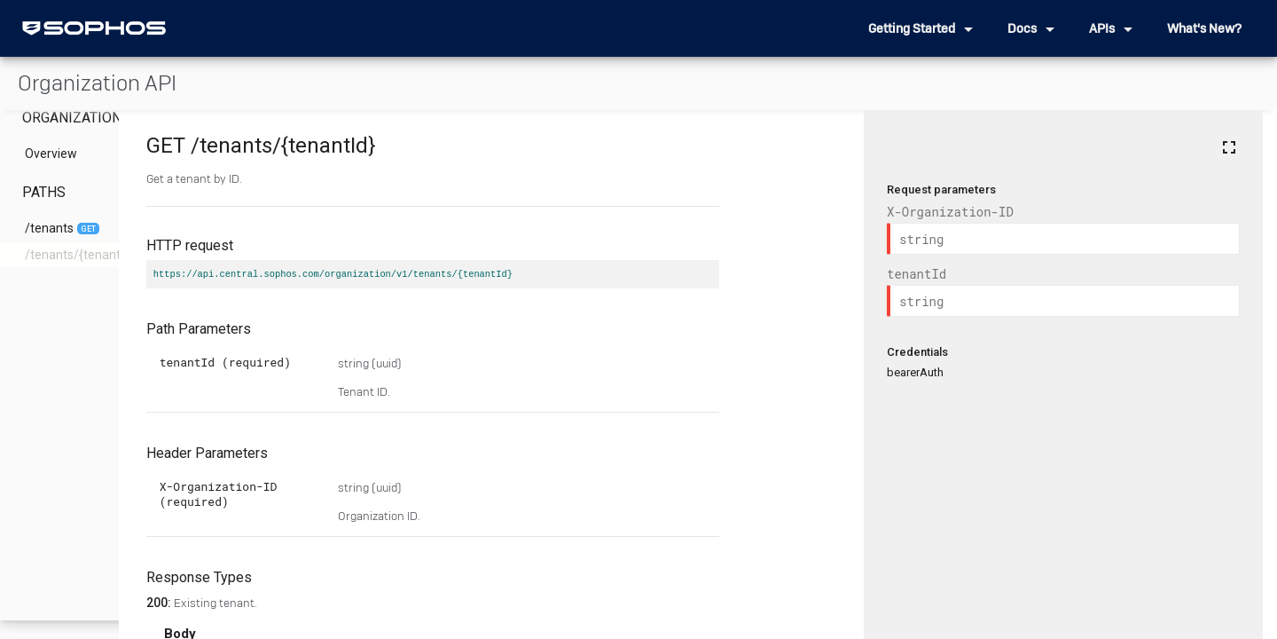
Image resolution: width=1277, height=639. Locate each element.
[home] (94, 28)
